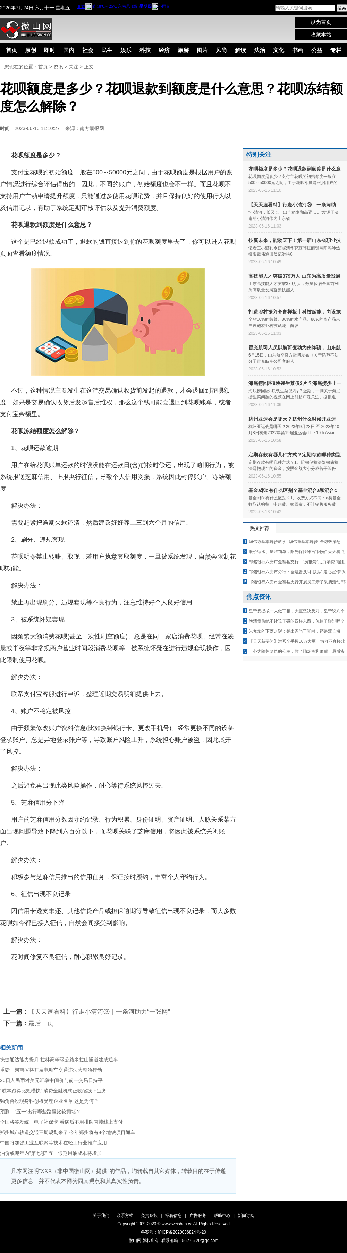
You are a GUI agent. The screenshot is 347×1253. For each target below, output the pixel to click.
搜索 (341, 7)
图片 (202, 50)
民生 (106, 50)
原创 (30, 50)
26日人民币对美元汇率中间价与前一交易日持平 (51, 1080)
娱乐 (126, 50)
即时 (49, 50)
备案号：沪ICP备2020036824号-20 (173, 1232)
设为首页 (321, 22)
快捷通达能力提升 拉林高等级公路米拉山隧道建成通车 (59, 1059)
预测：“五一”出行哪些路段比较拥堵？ (40, 1111)
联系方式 (125, 1215)
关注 (73, 66)
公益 (316, 50)
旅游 (183, 50)
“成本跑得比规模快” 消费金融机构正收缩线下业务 (53, 1090)
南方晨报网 (92, 128)
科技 (145, 50)
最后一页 (40, 1023)
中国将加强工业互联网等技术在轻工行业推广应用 (53, 1142)
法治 (259, 50)
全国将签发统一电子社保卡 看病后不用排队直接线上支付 (61, 1122)
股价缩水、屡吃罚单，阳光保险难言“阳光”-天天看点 (297, 551)
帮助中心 (222, 1215)
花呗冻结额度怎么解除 (191, 973)
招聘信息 (173, 1215)
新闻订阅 (246, 1215)
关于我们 (101, 1215)
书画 (297, 50)
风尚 (221, 50)
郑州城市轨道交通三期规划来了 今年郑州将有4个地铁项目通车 (67, 1132)
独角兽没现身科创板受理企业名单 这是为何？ (49, 1101)
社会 (87, 50)
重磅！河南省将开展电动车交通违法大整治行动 (51, 1070)
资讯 (58, 66)
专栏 (335, 50)
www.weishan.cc (177, 1223)
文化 (278, 50)
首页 (11, 50)
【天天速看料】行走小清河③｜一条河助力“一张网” (99, 1011)
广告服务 (197, 1215)
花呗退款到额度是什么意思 (120, 973)
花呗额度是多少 (60, 973)
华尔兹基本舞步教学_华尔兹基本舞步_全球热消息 (295, 541)
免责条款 (149, 1215)
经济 (164, 50)
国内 (68, 50)
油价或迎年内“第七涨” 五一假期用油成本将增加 (51, 1153)
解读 (240, 50)
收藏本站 (321, 34)
